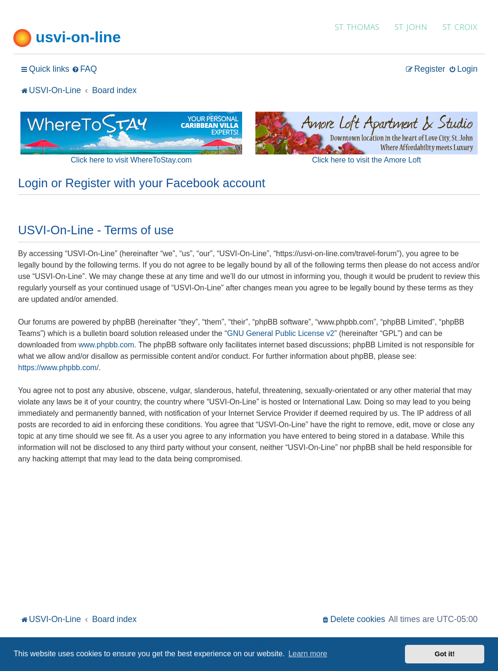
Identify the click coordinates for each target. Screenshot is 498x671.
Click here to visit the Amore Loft (366, 160)
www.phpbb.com (106, 345)
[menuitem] (84, 69)
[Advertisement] (249, 540)
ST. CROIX (459, 26)
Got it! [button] (445, 654)
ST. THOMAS (357, 26)
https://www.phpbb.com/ (58, 368)
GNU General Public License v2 (280, 333)
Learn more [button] (307, 654)
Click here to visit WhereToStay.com (131, 160)
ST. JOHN (411, 26)
